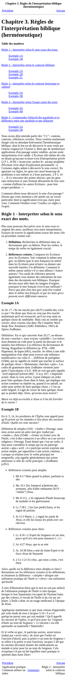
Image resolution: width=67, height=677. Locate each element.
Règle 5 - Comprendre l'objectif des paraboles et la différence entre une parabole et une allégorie (30, 119)
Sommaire (33, 670)
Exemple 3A (16, 92)
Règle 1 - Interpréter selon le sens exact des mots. (29, 49)
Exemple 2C (16, 77)
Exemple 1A (16, 55)
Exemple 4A (16, 108)
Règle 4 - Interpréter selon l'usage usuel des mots (29, 102)
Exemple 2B (16, 74)
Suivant (60, 10)
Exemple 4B (16, 111)
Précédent (7, 10)
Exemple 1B (16, 58)
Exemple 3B (16, 96)
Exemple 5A (16, 126)
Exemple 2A (16, 71)
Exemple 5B (16, 129)
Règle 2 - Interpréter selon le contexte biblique (28, 65)
